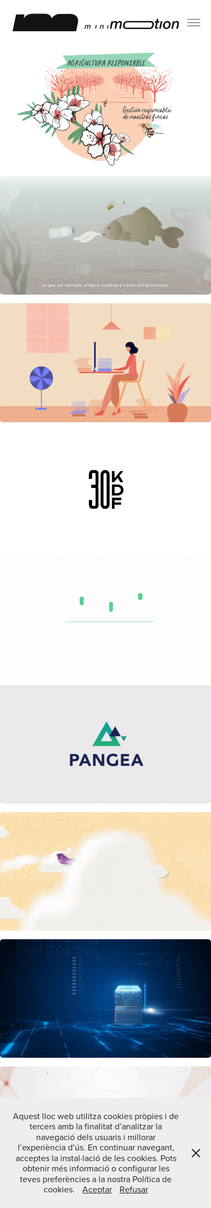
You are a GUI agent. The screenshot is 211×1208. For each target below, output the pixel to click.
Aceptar (97, 1189)
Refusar (133, 1189)
